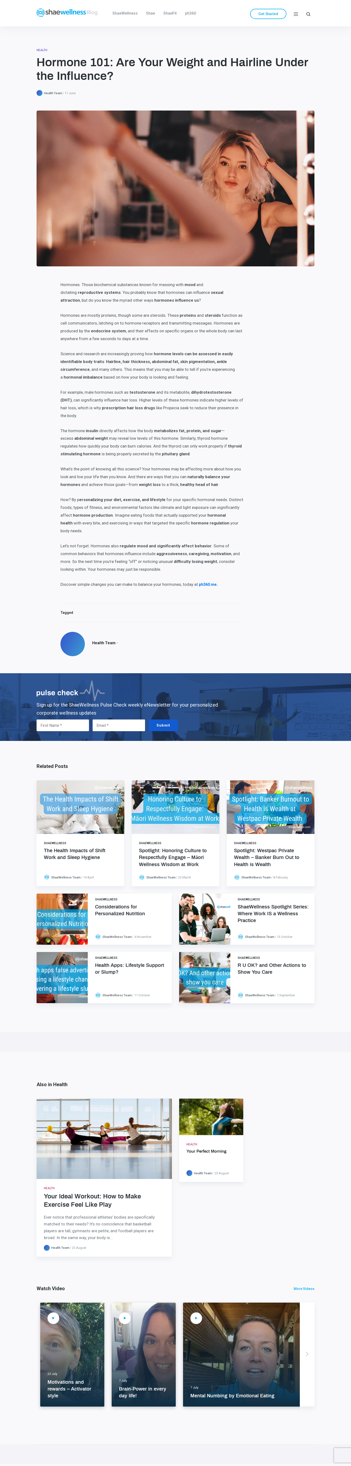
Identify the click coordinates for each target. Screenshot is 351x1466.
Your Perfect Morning (206, 1151)
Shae (150, 13)
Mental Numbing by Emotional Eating (232, 1395)
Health (42, 50)
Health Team (53, 93)
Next (307, 1354)
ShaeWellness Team (65, 877)
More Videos (304, 1289)
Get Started (268, 14)
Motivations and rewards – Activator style (69, 1389)
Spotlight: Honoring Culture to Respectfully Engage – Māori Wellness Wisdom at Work (173, 857)
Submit (163, 725)
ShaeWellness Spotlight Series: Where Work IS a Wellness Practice (273, 914)
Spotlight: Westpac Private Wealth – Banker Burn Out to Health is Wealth (266, 857)
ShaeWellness (125, 13)
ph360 (190, 13)
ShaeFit (170, 13)
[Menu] (296, 13)
